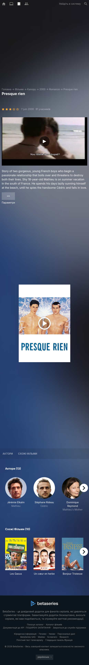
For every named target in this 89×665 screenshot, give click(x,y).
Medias (41, 637)
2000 (43, 89)
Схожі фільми (27, 453)
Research (64, 637)
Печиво (42, 634)
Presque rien (70, 89)
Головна (6, 89)
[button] (16, 494)
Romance (54, 89)
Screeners (52, 637)
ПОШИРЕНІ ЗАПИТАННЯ (38, 627)
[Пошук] (85, 4)
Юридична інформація (25, 634)
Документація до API (13, 627)
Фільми (19, 89)
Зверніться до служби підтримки (69, 627)
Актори (8, 453)
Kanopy (31, 89)
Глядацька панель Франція (59, 640)
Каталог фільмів (54, 624)
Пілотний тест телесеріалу (29, 640)
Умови (52, 634)
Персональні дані (66, 634)
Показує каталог (35, 624)
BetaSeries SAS (28, 637)
